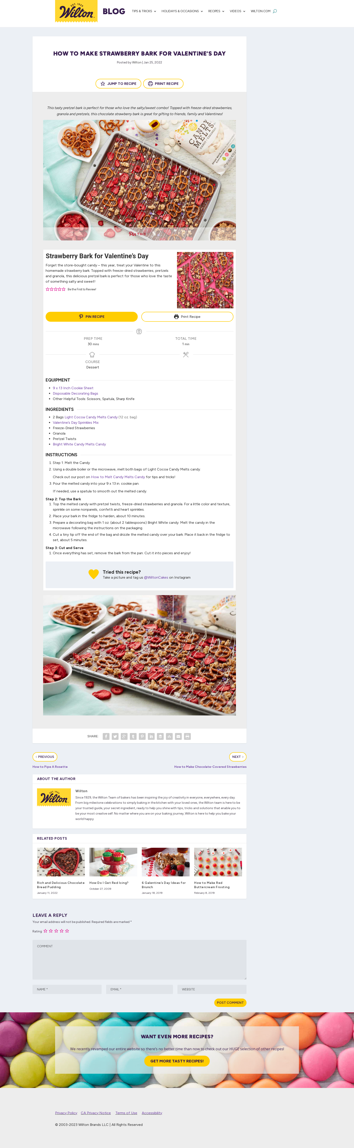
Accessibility (152, 1112)
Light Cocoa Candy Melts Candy (91, 416)
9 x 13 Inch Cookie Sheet (73, 387)
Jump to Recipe (118, 84)
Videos (235, 11)
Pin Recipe (92, 316)
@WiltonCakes (156, 576)
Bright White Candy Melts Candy (79, 443)
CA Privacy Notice (96, 1112)
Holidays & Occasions (180, 11)
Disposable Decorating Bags (75, 392)
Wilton (137, 62)
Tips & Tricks (142, 11)
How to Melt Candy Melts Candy (118, 476)
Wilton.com (260, 11)
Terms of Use (126, 1112)
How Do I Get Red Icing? (109, 882)
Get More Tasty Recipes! (177, 1059)
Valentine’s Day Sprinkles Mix (76, 421)
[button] (48, 289)
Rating (37, 930)
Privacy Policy (66, 1112)
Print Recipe (163, 84)
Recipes (214, 11)
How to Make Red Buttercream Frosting (212, 884)
